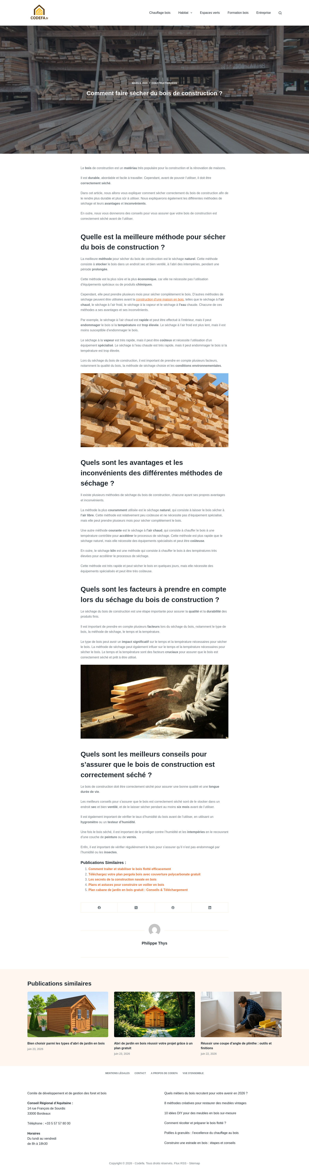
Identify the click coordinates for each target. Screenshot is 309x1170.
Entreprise (263, 12)
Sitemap (194, 1163)
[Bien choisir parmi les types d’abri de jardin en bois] (67, 1014)
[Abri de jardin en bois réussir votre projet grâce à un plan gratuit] (154, 1014)
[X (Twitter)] (136, 908)
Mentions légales (117, 1073)
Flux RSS (180, 1163)
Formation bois (238, 12)
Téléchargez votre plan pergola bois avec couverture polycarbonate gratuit (144, 874)
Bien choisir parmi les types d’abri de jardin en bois (66, 1043)
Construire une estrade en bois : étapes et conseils (199, 1143)
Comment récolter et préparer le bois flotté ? (195, 1123)
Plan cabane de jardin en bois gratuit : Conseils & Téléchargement (138, 890)
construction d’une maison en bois (160, 299)
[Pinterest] (173, 908)
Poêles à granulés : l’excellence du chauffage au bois (201, 1133)
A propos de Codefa (164, 1073)
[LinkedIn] (210, 908)
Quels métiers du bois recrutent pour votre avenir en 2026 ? (206, 1093)
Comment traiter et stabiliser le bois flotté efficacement (129, 869)
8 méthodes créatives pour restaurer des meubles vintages (205, 1103)
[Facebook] (99, 908)
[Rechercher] (280, 12)
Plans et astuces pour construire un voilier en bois (126, 884)
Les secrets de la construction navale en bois (122, 879)
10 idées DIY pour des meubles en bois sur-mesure (200, 1113)
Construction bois (164, 83)
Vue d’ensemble (193, 1073)
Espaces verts (210, 12)
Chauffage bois (159, 12)
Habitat (186, 12)
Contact (140, 1073)
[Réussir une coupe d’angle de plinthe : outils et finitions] (241, 1014)
